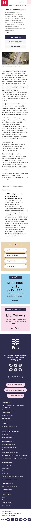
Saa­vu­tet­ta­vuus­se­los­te (9, 515)
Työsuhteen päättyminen (10, 452)
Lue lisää (15, 300)
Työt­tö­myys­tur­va (7, 415)
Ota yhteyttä (6, 483)
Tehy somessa (15, 376)
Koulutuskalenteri (12, 255)
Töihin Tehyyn (6, 505)
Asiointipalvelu (11, 266)
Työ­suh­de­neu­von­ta (8, 410)
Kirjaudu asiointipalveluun (17, 390)
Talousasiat (5, 500)
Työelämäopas (7, 442)
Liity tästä (15, 328)
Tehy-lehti (5, 434)
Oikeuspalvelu (6, 412)
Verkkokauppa (7, 437)
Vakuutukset (6, 418)
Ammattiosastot (7, 494)
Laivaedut (5, 423)
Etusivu (11, 5)
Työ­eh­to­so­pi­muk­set (8, 444)
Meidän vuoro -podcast (9, 479)
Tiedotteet (5, 468)
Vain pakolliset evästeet (15, 41)
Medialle (4, 497)
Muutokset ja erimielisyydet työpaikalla (14, 455)
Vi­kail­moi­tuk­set (7, 502)
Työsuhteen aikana (8, 450)
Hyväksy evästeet (15, 37)
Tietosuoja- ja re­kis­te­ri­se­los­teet (11, 513)
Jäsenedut (6, 402)
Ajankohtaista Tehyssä (14, 250)
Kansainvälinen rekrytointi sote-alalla (14, 458)
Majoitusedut (6, 421)
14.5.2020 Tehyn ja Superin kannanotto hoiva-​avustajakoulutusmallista (14, 196)
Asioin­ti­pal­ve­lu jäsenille (9, 486)
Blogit (4, 471)
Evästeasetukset (15, 46)
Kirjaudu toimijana (17, 395)
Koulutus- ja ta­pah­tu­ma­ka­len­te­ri (12, 476)
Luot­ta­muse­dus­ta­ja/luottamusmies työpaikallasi (13, 406)
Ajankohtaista (19, 5)
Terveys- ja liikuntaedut (9, 426)
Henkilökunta (6, 492)
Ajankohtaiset (6, 465)
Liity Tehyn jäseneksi (17, 384)
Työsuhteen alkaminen (9, 447)
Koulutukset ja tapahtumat (10, 431)
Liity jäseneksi (11, 261)
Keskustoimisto (7, 489)
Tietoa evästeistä (7, 511)
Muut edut (5, 429)
